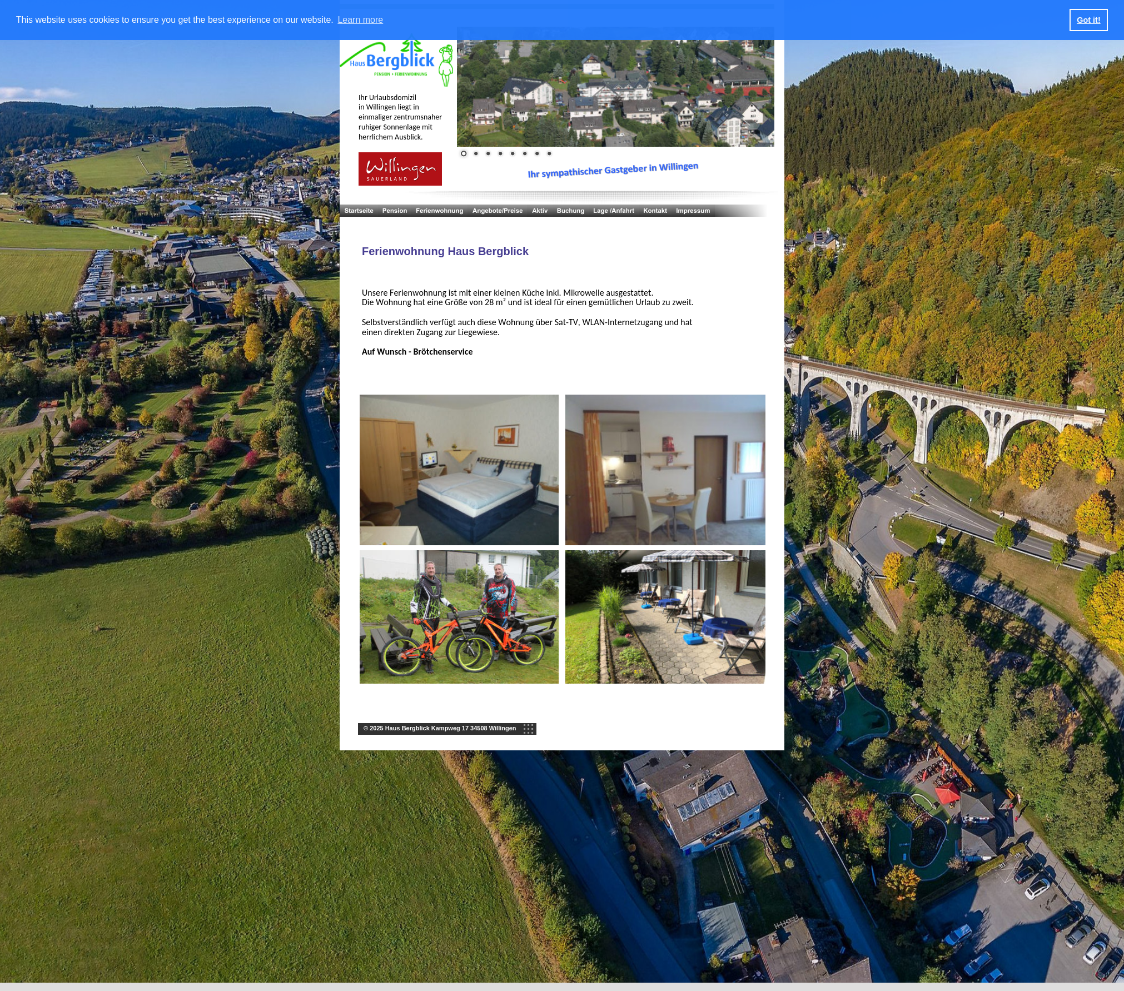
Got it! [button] (1088, 20)
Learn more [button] (360, 19)
